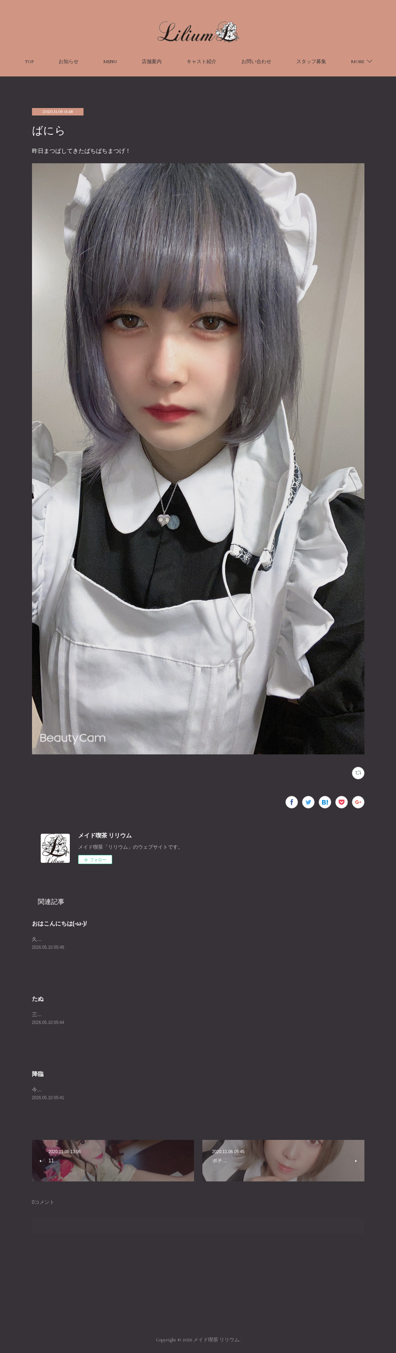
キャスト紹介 (229, 61)
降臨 (38, 1074)
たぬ (38, 998)
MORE (330, 61)
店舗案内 (179, 61)
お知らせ (96, 61)
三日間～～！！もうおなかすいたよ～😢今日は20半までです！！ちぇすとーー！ (122, 1014)
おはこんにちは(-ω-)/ (59, 923)
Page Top (198, 1306)
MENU (137, 61)
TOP (56, 61)
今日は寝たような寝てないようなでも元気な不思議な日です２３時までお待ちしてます (129, 1090)
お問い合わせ (284, 61)
